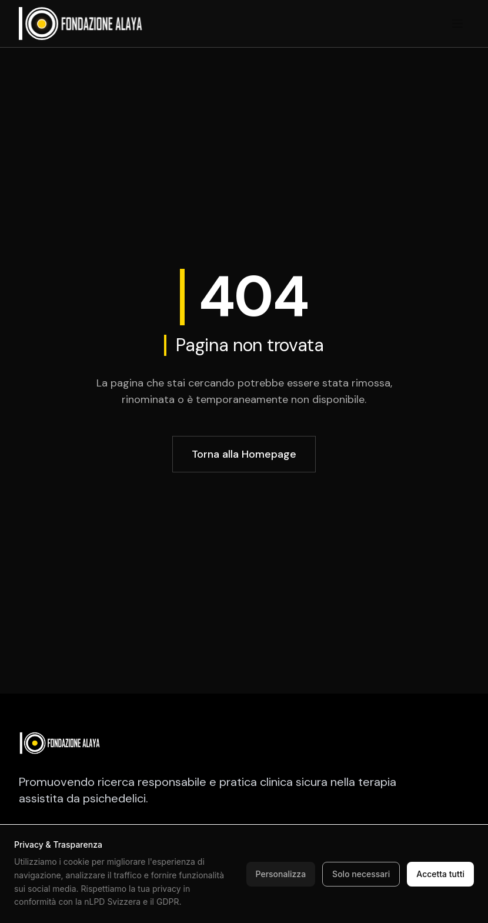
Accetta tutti (440, 874)
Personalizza (281, 874)
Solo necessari (361, 874)
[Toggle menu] (457, 23)
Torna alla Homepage (244, 454)
